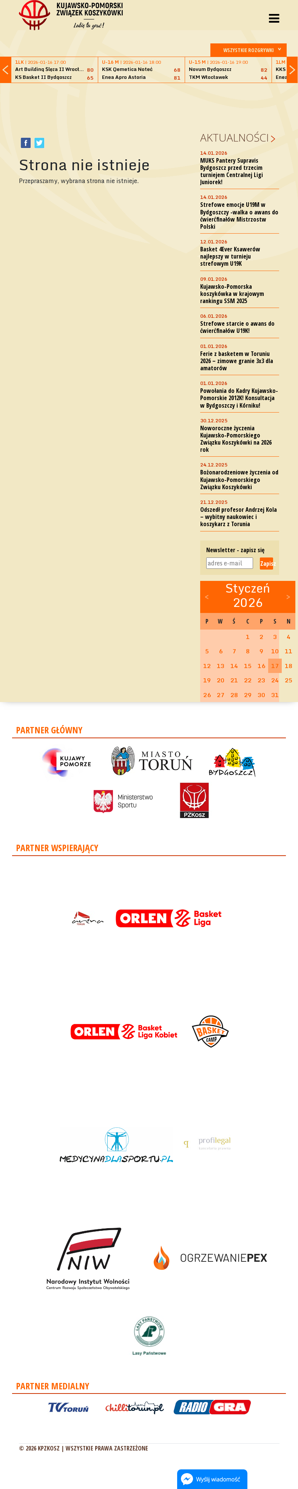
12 (207, 665)
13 (220, 665)
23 (261, 680)
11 (288, 651)
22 (248, 680)
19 (207, 680)
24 (275, 680)
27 (220, 694)
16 (261, 665)
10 (275, 651)
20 (220, 680)
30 (261, 694)
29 (248, 694)
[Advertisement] (156, 106)
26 (207, 694)
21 (234, 680)
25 (288, 680)
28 (234, 694)
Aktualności (234, 137)
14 (234, 665)
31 (275, 694)
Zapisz (266, 563)
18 (288, 665)
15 (248, 665)
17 (275, 665)
